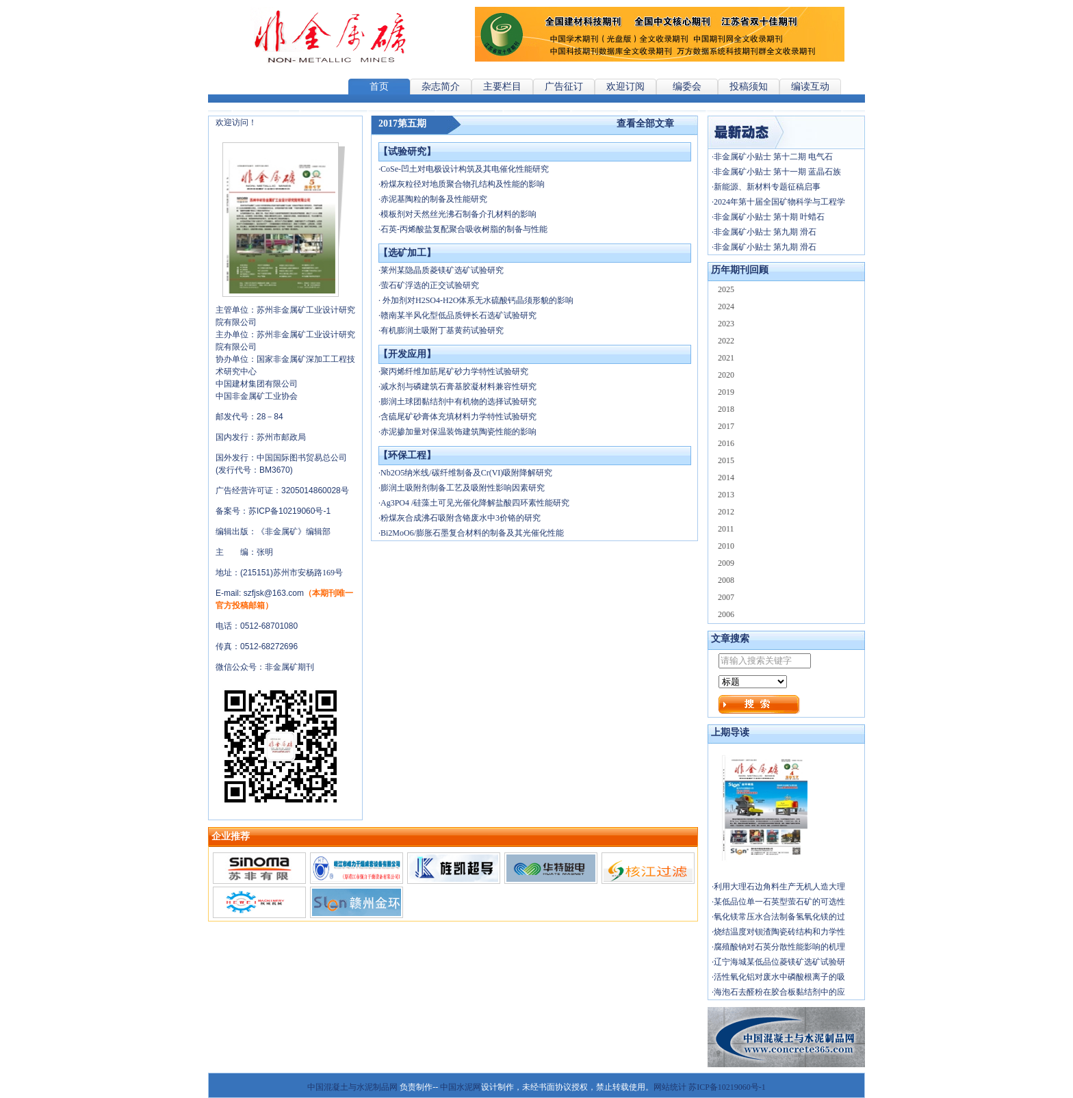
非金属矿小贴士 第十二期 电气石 (773, 156)
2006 (726, 614)
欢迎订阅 (625, 86)
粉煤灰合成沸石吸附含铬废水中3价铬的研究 (460, 518)
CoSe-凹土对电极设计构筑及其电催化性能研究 (464, 169)
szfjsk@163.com (274, 593)
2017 (726, 426)
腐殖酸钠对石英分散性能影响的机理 (779, 947)
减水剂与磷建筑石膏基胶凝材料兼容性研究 (458, 386)
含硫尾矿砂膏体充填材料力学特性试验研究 (458, 416)
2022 (726, 340)
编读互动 (810, 86)
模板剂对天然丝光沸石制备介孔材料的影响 (458, 214)
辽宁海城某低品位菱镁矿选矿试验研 (779, 962)
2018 (726, 409)
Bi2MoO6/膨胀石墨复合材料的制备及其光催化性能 (472, 533)
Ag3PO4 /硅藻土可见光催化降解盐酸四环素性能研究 (474, 503)
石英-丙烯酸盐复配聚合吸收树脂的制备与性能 (463, 229)
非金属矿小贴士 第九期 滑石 (765, 232)
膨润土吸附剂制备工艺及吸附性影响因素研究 (462, 488)
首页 (379, 86)
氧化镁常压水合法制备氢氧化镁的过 (779, 916)
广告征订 (564, 86)
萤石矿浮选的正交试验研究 (429, 285)
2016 (726, 443)
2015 (726, 460)
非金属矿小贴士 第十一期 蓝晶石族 (777, 172)
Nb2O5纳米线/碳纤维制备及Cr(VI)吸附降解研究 (466, 473)
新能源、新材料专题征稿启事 (767, 187)
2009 (726, 563)
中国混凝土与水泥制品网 (352, 1087)
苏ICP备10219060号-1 (727, 1087)
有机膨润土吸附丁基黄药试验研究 (442, 330)
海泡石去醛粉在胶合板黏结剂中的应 (779, 992)
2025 (726, 289)
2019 (726, 392)
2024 (726, 306)
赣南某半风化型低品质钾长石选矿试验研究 (458, 315)
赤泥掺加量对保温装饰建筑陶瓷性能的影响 (458, 431)
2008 (726, 580)
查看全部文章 (645, 123)
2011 (726, 529)
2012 (726, 512)
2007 (726, 597)
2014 (726, 477)
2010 (726, 546)
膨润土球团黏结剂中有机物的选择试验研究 (458, 401)
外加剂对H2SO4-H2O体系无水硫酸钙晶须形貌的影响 (476, 300)
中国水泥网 (460, 1087)
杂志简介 (441, 86)
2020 (726, 375)
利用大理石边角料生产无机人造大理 (779, 886)
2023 (726, 323)
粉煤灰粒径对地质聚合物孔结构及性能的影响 (462, 184)
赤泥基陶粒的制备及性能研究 (433, 199)
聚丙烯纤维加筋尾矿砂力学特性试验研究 (454, 371)
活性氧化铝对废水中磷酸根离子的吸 (779, 977)
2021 (726, 358)
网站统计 (670, 1087)
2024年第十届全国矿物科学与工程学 (779, 202)
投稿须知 (748, 86)
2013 (726, 494)
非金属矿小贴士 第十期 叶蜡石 (769, 217)
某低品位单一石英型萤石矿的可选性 (779, 901)
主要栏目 (502, 86)
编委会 (687, 86)
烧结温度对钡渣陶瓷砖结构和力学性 (779, 932)
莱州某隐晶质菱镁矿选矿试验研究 (442, 270)
